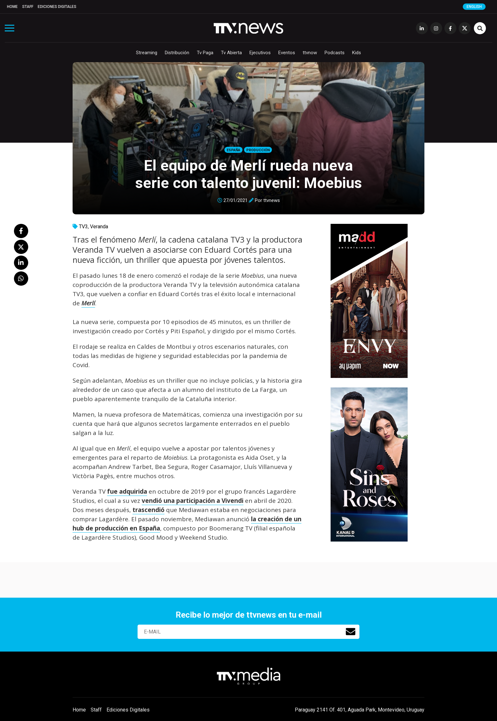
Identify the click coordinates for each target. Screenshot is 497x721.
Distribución (177, 52)
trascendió (148, 510)
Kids (356, 52)
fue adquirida (127, 491)
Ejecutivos (260, 52)
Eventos (286, 52)
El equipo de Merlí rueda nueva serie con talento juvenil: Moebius (248, 174)
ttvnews (271, 200)
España (233, 150)
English (474, 6)
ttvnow (310, 52)
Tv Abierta (231, 52)
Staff (27, 6)
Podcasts (335, 52)
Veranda (99, 227)
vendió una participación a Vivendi (192, 501)
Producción (258, 150)
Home (12, 6)
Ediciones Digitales (57, 6)
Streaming (146, 52)
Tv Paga (205, 52)
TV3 (83, 227)
